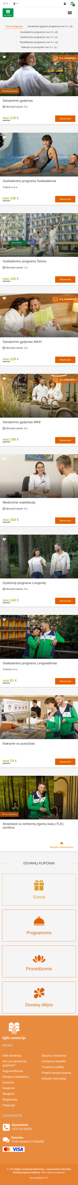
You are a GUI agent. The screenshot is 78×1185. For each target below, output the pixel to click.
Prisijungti (9, 1105)
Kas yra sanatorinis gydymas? (14, 1063)
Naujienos (9, 1088)
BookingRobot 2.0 (39, 1177)
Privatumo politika (53, 1067)
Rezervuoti (65, 118)
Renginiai (8, 1093)
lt (5, 3)
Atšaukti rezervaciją (54, 1078)
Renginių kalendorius (16, 1076)
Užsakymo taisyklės (54, 1061)
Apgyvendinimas (13, 1071)
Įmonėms (8, 1082)
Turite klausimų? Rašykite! (27, 1141)
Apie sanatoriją (12, 1055)
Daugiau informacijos (61, 845)
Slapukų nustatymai (54, 1055)
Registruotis (10, 1099)
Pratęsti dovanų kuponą (56, 1072)
